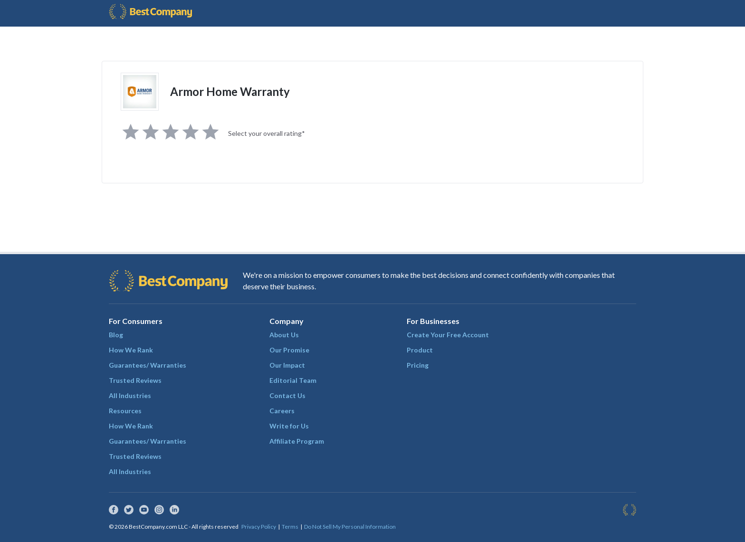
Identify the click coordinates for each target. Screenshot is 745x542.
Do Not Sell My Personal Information (350, 526)
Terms (290, 526)
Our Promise (289, 350)
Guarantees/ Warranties (147, 365)
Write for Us (289, 426)
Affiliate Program (296, 441)
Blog (116, 335)
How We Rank (131, 350)
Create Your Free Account (448, 335)
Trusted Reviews (135, 380)
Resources (125, 411)
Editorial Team (292, 380)
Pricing (418, 365)
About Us (284, 335)
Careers (282, 411)
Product (420, 350)
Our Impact (287, 365)
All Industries (130, 395)
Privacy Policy (258, 526)
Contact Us (287, 395)
